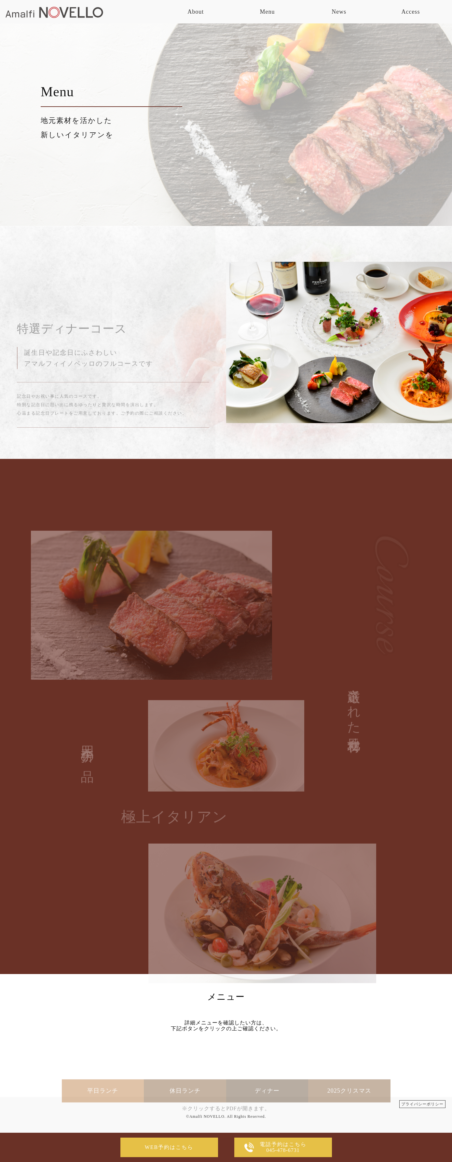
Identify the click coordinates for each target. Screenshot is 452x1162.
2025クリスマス (349, 1108)
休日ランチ (185, 1108)
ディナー (267, 1108)
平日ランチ (102, 1108)
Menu (267, 11)
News (339, 11)
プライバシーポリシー (422, 1104)
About (195, 11)
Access (410, 11)
